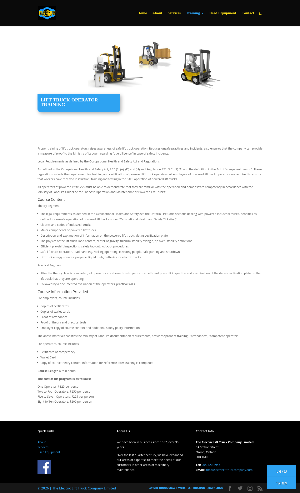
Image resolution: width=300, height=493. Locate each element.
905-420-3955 (211, 465)
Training (193, 13)
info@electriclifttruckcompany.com (229, 470)
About (157, 13)
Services (174, 13)
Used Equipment (222, 13)
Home (142, 13)
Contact (247, 13)
